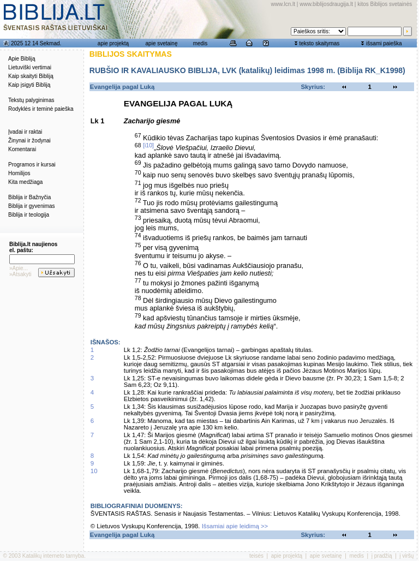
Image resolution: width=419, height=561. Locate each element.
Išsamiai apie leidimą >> (235, 526)
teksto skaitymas (319, 43)
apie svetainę (162, 43)
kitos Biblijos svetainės (384, 4)
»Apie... (18, 268)
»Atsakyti (20, 274)
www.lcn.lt (283, 4)
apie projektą (113, 43)
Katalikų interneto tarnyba (53, 556)
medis (200, 43)
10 (94, 471)
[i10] (148, 145)
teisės (256, 556)
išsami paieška (384, 43)
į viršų (406, 556)
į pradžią (382, 556)
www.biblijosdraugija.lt (326, 4)
